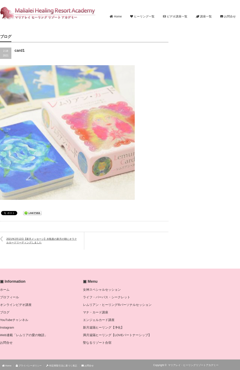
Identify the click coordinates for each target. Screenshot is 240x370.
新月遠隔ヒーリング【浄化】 (103, 327)
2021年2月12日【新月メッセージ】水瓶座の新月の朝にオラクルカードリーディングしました (41, 240)
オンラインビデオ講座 (16, 304)
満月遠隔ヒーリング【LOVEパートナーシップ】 (117, 335)
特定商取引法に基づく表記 (61, 365)
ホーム (4, 289)
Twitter (231, 365)
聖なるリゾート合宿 (97, 342)
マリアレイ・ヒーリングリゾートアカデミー (193, 365)
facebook (237, 365)
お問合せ (228, 16)
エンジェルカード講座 (99, 320)
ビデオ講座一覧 (175, 16)
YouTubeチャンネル (14, 320)
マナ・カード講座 (95, 312)
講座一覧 (204, 16)
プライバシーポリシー (29, 365)
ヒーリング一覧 (142, 16)
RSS (225, 365)
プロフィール (9, 297)
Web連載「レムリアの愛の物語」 (24, 335)
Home (116, 16)
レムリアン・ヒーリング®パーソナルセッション (117, 304)
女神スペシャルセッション (102, 289)
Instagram (7, 327)
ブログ (4, 312)
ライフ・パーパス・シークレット (106, 297)
